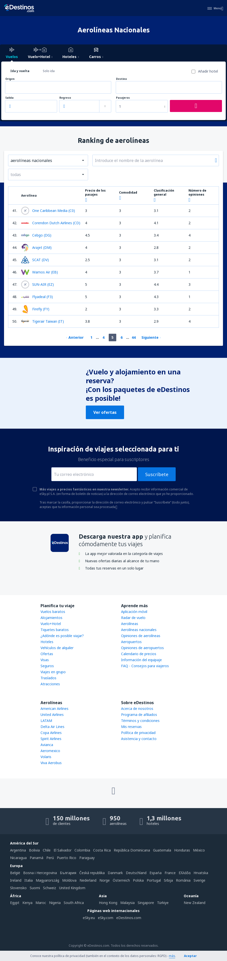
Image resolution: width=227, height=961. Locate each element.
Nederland (88, 880)
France (170, 872)
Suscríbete (156, 474)
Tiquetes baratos (55, 629)
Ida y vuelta (19, 71)
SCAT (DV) (35, 260)
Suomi (35, 887)
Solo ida (49, 71)
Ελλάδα (185, 872)
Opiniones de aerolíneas (140, 635)
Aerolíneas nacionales (139, 629)
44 (134, 337)
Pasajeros (123, 97)
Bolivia (34, 850)
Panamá (36, 857)
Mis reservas (131, 726)
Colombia (82, 850)
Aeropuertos (131, 641)
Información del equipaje (141, 659)
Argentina (18, 850)
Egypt (14, 902)
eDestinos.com (128, 917)
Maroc (40, 902)
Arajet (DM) (36, 248)
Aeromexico (50, 750)
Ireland (15, 880)
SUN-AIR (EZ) (37, 284)
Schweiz (49, 887)
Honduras (182, 850)
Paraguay (87, 857)
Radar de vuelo (133, 617)
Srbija (168, 880)
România (183, 880)
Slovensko (18, 887)
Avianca (47, 744)
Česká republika (92, 872)
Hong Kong (108, 902)
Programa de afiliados (139, 714)
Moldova (69, 880)
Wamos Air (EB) (39, 272)
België (15, 872)
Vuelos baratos (53, 611)
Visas (45, 659)
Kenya (27, 902)
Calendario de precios (138, 653)
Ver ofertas (105, 412)
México (199, 850)
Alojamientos (51, 617)
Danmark (115, 872)
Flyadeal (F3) (37, 297)
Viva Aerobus (51, 762)
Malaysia (127, 902)
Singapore (146, 902)
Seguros (47, 665)
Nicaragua (18, 857)
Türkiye (163, 902)
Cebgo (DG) (36, 235)
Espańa (155, 872)
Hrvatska (201, 872)
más (172, 956)
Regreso (65, 97)
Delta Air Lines (52, 726)
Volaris (46, 756)
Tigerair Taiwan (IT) (42, 321)
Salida (9, 97)
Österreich (121, 880)
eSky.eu (89, 917)
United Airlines (52, 714)
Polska (138, 880)
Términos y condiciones (140, 720)
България (68, 872)
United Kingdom (72, 887)
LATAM (46, 720)
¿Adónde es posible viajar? (62, 635)
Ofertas (47, 653)
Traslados (48, 677)
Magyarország (47, 880)
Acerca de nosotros (137, 708)
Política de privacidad (138, 732)
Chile (47, 850)
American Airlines (54, 708)
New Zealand (194, 902)
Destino (121, 79)
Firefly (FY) (35, 309)
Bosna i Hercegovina (40, 872)
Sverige (199, 880)
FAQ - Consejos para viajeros (145, 665)
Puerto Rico (66, 857)
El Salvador (62, 850)
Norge (104, 880)
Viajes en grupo (53, 671)
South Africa (74, 902)
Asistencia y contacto (139, 738)
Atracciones (50, 684)
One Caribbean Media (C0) (48, 211)
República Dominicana (132, 850)
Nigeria (55, 902)
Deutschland (136, 872)
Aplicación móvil (134, 611)
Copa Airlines (51, 732)
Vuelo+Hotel (51, 623)
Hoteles (47, 641)
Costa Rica (102, 850)
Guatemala (162, 850)
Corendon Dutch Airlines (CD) (50, 223)
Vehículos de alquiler (57, 647)
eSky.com (105, 917)
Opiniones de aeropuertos (142, 647)
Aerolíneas (129, 623)
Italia (28, 880)
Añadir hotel (208, 71)
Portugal (154, 880)
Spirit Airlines (51, 738)
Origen (10, 79)
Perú (50, 857)
